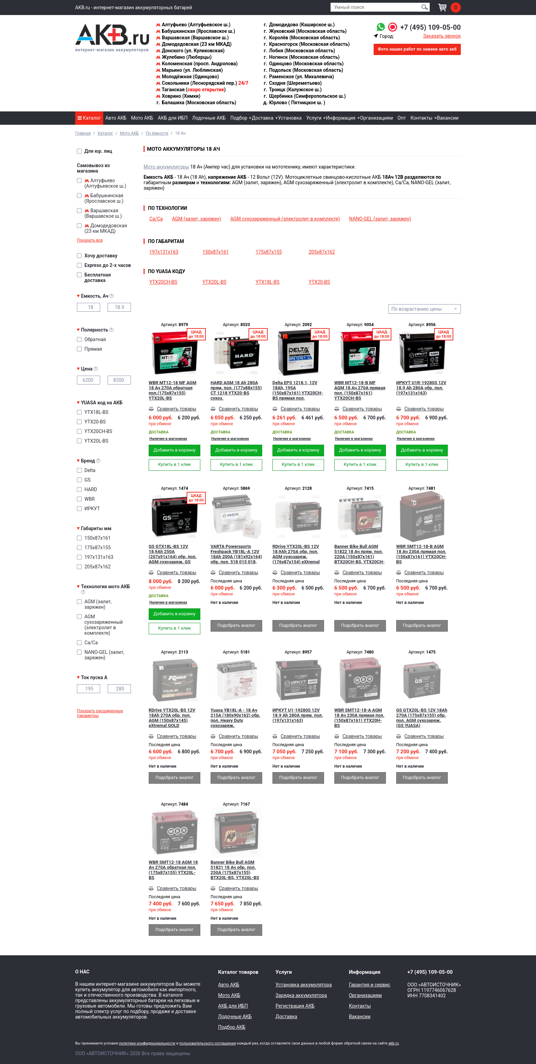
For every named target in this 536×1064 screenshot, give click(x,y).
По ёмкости (157, 133)
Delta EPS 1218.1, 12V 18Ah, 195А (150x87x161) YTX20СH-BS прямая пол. (297, 390)
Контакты (421, 118)
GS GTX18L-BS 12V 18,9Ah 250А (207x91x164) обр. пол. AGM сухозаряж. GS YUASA (173, 554)
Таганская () (191, 89)
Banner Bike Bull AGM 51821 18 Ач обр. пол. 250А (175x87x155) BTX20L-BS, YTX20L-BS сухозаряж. (235, 870)
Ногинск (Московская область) (301, 57)
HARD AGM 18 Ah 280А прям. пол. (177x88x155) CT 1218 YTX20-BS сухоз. (236, 390)
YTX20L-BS (214, 282)
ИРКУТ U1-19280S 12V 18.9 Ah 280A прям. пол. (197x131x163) (297, 715)
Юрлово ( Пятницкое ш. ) (294, 102)
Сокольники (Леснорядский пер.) (202, 83)
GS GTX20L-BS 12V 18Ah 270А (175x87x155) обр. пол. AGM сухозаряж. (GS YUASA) (421, 718)
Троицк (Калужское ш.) (292, 89)
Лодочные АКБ (209, 118)
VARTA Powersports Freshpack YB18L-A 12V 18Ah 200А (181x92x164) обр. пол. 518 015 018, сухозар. (236, 554)
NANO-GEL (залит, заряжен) (380, 218)
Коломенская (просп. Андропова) (197, 63)
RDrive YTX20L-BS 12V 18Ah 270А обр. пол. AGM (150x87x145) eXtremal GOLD (172, 718)
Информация (341, 118)
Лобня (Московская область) (299, 50)
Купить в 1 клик (174, 464)
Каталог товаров (238, 972)
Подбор (238, 118)
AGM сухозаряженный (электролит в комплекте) (285, 218)
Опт (402, 118)
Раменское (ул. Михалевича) (298, 76)
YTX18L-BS (268, 282)
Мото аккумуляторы (166, 167)
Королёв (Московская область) (301, 37)
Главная (83, 133)
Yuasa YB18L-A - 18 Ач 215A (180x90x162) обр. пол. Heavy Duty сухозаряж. (235, 718)
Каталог (89, 118)
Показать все (90, 240)
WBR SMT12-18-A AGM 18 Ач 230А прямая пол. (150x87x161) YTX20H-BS (359, 718)
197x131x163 (163, 252)
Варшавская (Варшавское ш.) (192, 37)
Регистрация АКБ (295, 1006)
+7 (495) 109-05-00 (430, 27)
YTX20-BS (319, 282)
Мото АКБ (142, 118)
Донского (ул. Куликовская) (190, 50)
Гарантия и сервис (369, 984)
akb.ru (393, 1043)
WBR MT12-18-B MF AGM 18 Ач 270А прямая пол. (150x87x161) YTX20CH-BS (359, 390)
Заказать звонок (442, 36)
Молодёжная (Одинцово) (187, 76)
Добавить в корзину (174, 450)
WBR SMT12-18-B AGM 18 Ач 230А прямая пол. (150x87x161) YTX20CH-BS (421, 554)
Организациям (376, 118)
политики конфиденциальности (147, 1043)
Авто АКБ (115, 118)
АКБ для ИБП (173, 118)
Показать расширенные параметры (100, 713)
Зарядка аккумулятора (301, 995)
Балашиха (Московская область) (196, 102)
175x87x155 (269, 252)
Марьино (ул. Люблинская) (189, 70)
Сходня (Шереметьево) (292, 83)
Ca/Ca (156, 218)
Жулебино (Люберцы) (184, 57)
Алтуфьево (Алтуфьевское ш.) (193, 24)
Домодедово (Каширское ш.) (299, 24)
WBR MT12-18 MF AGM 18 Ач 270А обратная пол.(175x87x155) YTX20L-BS (172, 390)
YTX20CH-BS (163, 282)
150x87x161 (215, 252)
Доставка (262, 118)
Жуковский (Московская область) (305, 31)
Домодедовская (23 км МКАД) (193, 44)
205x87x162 (322, 252)
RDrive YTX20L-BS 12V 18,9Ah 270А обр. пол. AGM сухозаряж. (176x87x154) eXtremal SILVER (296, 554)
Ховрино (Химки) (178, 96)
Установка (290, 118)
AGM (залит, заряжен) (196, 218)
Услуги (313, 118)
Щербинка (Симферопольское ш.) (304, 96)
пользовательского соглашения (207, 1043)
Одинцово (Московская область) (303, 63)
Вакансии (447, 118)
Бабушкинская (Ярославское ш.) (195, 31)
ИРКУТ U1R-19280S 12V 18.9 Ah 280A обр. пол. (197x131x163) (421, 387)
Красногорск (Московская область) (306, 44)
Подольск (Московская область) (303, 70)
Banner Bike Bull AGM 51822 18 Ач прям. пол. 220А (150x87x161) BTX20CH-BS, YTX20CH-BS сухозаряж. (359, 554)
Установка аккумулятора (304, 984)
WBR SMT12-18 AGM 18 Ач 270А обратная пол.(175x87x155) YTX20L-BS (173, 870)
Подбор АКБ (231, 1027)
